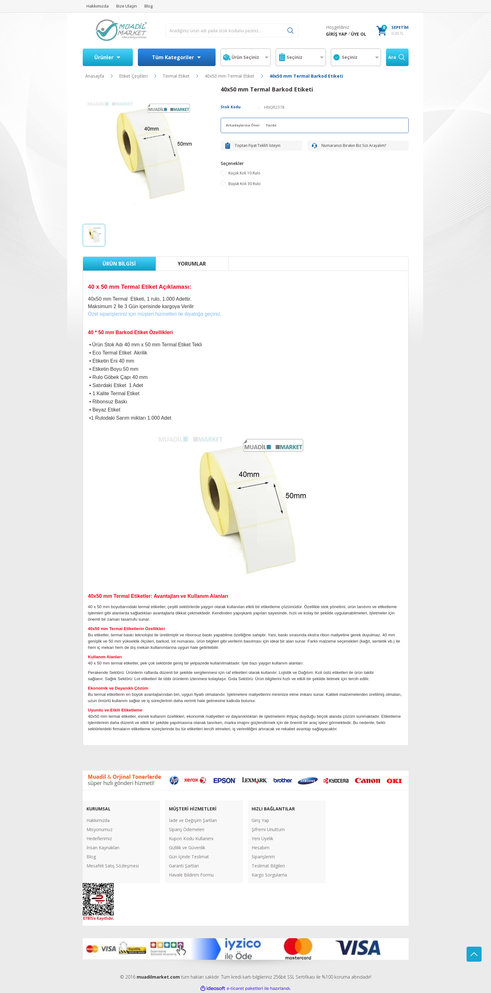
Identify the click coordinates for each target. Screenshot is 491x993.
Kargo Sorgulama (269, 875)
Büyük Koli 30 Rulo (244, 188)
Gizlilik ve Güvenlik (187, 848)
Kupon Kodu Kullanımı (191, 838)
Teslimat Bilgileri (268, 866)
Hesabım (260, 848)
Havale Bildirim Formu (191, 875)
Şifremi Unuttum (268, 829)
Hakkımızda (98, 820)
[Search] (231, 30)
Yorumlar (192, 263)
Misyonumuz (99, 829)
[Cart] (392, 30)
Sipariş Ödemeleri (186, 829)
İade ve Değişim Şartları (193, 820)
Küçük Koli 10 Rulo (244, 178)
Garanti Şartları (184, 866)
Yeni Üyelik (262, 838)
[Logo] (121, 30)
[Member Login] (336, 34)
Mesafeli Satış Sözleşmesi (112, 866)
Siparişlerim (263, 857)
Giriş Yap (260, 820)
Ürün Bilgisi (119, 263)
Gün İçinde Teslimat (189, 857)
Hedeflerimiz (99, 838)
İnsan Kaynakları (102, 848)
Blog (91, 857)
